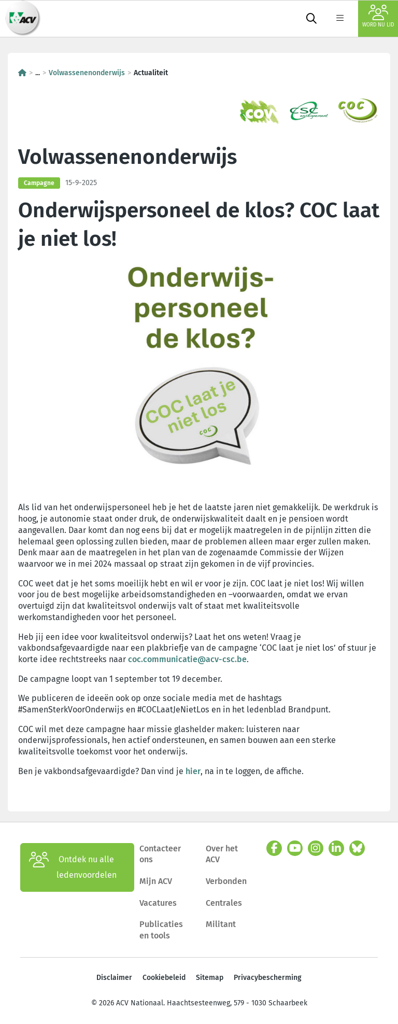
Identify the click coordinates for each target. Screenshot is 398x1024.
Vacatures (158, 903)
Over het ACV (222, 854)
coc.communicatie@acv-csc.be (187, 659)
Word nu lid (378, 16)
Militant (221, 924)
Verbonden (226, 881)
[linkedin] (336, 848)
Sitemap (209, 977)
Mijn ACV (155, 881)
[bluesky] (357, 848)
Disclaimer (114, 977)
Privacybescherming (268, 977)
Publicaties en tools (161, 930)
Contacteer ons (160, 854)
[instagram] (315, 848)
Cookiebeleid (164, 977)
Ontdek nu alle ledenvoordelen (73, 867)
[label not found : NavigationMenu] (340, 19)
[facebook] (274, 848)
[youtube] (295, 848)
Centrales (224, 903)
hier (193, 771)
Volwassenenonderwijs (87, 72)
